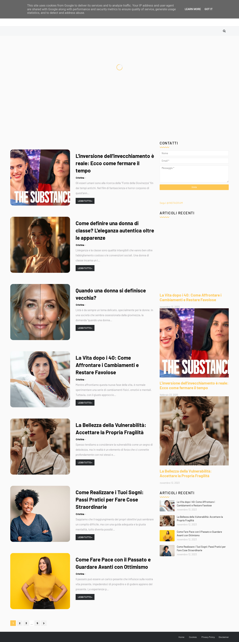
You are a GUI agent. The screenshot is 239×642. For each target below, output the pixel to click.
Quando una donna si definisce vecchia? (111, 294)
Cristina (80, 177)
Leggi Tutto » (85, 201)
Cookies (193, 637)
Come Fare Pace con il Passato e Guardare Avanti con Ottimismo (113, 563)
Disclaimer (224, 637)
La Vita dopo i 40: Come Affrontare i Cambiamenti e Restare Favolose (107, 364)
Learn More (193, 9)
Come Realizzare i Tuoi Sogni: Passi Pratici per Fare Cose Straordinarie (110, 499)
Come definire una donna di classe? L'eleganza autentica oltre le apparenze (115, 230)
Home (181, 637)
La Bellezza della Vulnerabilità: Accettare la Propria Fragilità (111, 428)
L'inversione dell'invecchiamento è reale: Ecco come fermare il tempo (115, 163)
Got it (208, 9)
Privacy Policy (208, 637)
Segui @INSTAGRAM (171, 202)
